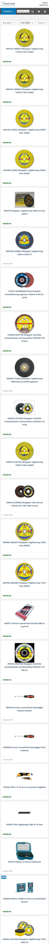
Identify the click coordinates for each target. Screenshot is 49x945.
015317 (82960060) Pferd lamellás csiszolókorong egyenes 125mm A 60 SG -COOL (24, 294)
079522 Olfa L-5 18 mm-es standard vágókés (24, 787)
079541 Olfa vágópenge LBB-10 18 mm (24, 824)
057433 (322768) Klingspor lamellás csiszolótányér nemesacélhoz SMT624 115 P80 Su (24, 666)
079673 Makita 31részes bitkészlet (24, 861)
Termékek (8, 11)
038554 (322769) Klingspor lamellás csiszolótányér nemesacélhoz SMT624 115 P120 (24, 421)
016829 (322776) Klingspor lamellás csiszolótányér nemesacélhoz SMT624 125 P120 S (24, 337)
